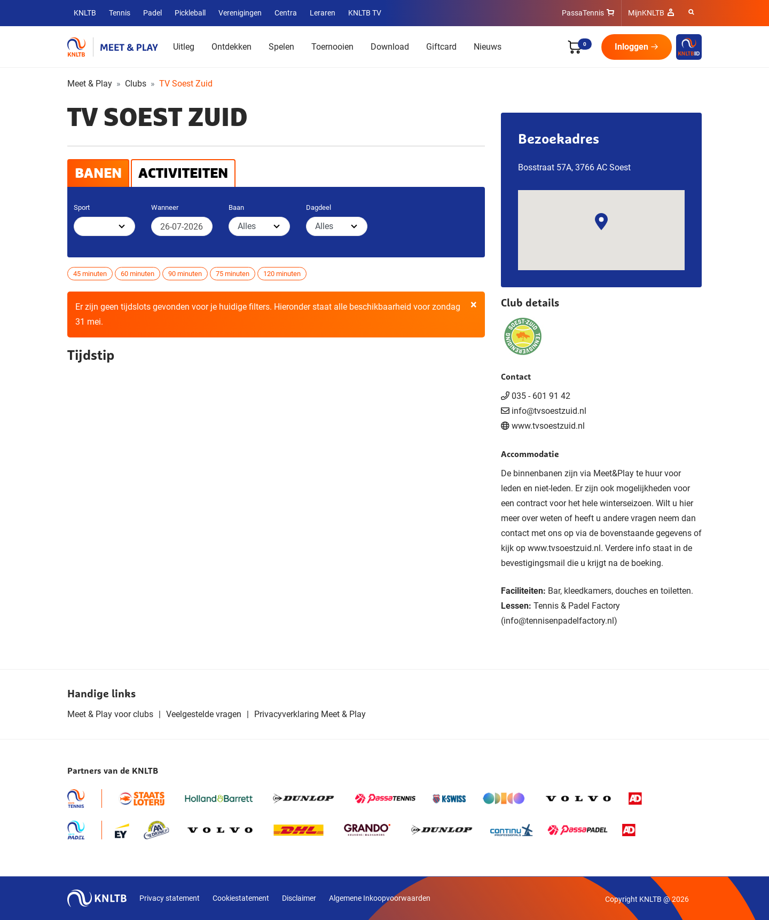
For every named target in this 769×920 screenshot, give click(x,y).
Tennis (119, 13)
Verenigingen (240, 13)
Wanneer (164, 207)
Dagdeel (318, 207)
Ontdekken (231, 47)
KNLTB (85, 13)
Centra (285, 13)
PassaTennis (583, 13)
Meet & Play (89, 83)
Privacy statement (169, 898)
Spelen (281, 47)
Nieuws (487, 47)
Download (390, 47)
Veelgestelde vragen (203, 714)
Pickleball (190, 13)
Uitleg (183, 47)
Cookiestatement (241, 898)
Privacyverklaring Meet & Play (310, 714)
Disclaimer (299, 898)
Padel (152, 13)
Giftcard (441, 47)
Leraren (322, 13)
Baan (236, 207)
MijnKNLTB (646, 13)
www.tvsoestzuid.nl (548, 426)
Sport (82, 207)
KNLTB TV (364, 13)
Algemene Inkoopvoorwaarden (379, 898)
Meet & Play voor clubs (110, 714)
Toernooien (332, 47)
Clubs (135, 83)
